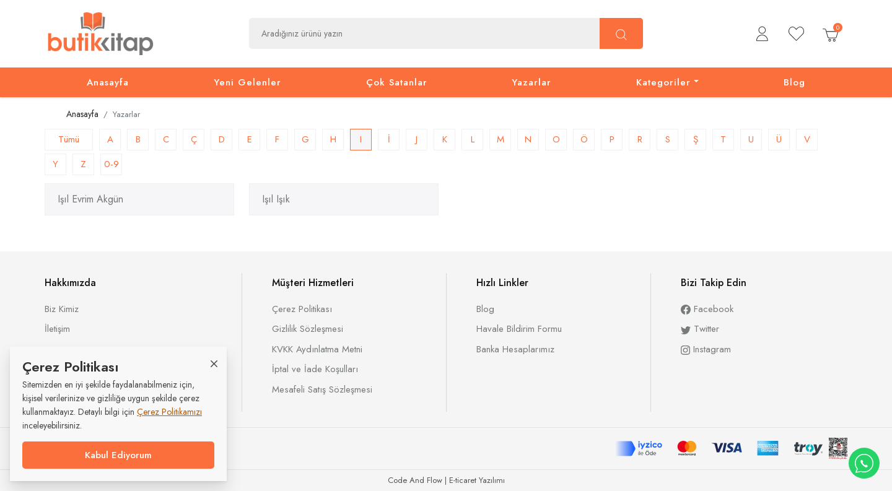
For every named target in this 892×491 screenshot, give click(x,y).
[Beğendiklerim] (796, 34)
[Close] (214, 363)
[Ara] (621, 33)
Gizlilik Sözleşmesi (307, 329)
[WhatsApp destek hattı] (864, 463)
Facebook (707, 309)
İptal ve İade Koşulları (315, 369)
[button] (762, 34)
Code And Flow (415, 480)
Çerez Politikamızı (169, 412)
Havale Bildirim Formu (519, 329)
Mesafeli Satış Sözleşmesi (322, 389)
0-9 (111, 164)
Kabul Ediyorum (118, 455)
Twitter (700, 329)
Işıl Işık (276, 199)
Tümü (68, 139)
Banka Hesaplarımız (515, 349)
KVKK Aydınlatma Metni (317, 349)
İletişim (57, 329)
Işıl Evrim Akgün (90, 199)
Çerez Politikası (302, 309)
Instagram (706, 349)
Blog (485, 309)
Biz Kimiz (62, 309)
